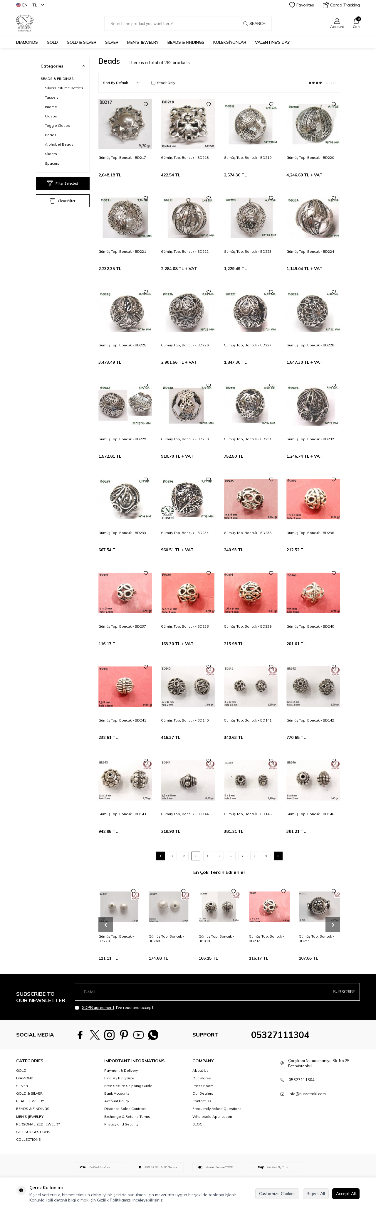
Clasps (51, 116)
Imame (51, 107)
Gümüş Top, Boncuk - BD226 (185, 345)
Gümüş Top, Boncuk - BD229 (122, 439)
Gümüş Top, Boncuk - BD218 (185, 157)
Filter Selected (62, 183)
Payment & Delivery (121, 1070)
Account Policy (116, 1101)
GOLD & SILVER (81, 42)
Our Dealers (202, 1093)
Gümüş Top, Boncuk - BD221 (122, 251)
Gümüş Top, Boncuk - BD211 (316, 938)
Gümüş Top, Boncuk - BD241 (122, 720)
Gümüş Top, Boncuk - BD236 (310, 532)
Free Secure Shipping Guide (128, 1085)
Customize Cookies (277, 1193)
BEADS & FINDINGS (185, 42)
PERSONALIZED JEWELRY (38, 1124)
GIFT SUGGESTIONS (33, 1132)
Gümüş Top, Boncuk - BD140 (185, 720)
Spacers (52, 163)
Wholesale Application (212, 1116)
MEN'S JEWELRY (143, 42)
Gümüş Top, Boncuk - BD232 (310, 439)
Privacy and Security (121, 1124)
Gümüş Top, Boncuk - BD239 (247, 626)
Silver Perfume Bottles (64, 88)
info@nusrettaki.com (307, 1093)
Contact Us (201, 1101)
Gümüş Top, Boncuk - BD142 (310, 720)
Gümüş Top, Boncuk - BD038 (216, 938)
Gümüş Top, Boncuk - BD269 (166, 938)
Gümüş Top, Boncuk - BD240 (310, 626)
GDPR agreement (98, 1007)
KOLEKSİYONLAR (229, 42)
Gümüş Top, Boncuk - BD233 (122, 532)
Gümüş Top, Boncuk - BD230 (185, 439)
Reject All (316, 1193)
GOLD (52, 42)
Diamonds (27, 42)
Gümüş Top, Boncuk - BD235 (247, 532)
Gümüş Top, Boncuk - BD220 (310, 157)
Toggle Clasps (57, 125)
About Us (200, 1070)
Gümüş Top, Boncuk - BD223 (247, 251)
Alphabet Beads (59, 144)
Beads (50, 135)
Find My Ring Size (119, 1078)
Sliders (51, 153)
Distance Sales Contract (125, 1108)
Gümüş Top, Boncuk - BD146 (310, 814)
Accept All (346, 1193)
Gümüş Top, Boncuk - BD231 (247, 439)
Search (254, 23)
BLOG (197, 1124)
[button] (105, 924)
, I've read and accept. (114, 1007)
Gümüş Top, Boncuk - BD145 (247, 814)
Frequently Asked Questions (216, 1108)
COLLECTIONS (28, 1139)
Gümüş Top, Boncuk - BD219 (247, 157)
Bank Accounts (117, 1093)
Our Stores (201, 1078)
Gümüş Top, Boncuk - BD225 (122, 345)
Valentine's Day (272, 42)
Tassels (51, 97)
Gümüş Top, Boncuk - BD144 (185, 814)
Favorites (301, 5)
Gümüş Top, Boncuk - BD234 (185, 532)
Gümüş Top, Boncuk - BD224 (310, 251)
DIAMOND (24, 1078)
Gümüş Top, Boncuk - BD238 (185, 626)
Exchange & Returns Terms (127, 1116)
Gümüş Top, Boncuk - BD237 (122, 626)
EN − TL (30, 5)
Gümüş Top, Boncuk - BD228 (310, 345)
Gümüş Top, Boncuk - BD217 (122, 157)
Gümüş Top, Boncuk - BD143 (122, 814)
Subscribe (344, 991)
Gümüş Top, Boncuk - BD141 (247, 720)
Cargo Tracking (341, 5)
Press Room (203, 1085)
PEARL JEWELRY (30, 1101)
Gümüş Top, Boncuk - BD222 (185, 251)
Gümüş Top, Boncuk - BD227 (247, 345)
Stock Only (163, 82)
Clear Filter (62, 201)
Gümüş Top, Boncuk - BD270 (116, 938)
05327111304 (280, 1034)
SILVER (111, 42)
